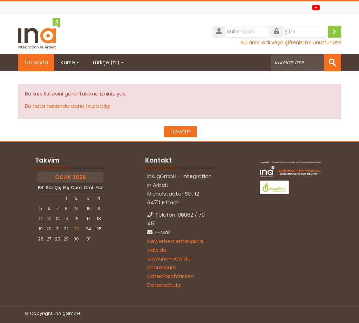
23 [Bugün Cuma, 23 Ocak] (76, 229)
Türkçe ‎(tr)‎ (109, 62)
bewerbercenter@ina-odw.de (176, 245)
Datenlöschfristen (170, 276)
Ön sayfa (36, 62)
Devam (180, 131)
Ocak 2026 (70, 177)
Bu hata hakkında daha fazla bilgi (67, 106)
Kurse (71, 62)
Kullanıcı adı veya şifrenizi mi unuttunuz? (291, 42)
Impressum (161, 267)
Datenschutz (164, 285)
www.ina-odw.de (169, 258)
